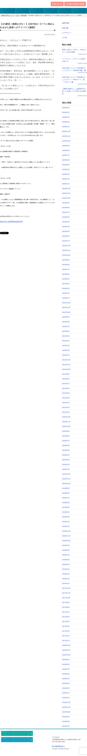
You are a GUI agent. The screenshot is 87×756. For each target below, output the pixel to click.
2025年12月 (66, 131)
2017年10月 (66, 598)
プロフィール (22, 11)
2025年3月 (66, 174)
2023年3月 (66, 288)
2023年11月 (66, 250)
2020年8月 (66, 436)
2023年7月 (66, 269)
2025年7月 (66, 155)
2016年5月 (66, 679)
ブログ (79, 11)
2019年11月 (66, 479)
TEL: (75, 4)
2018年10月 (66, 541)
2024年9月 (66, 203)
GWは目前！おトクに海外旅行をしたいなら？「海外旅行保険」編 (74, 69)
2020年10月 (66, 426)
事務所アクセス (65, 11)
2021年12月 (66, 360)
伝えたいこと (8, 11)
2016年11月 (66, 650)
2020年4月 (66, 455)
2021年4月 (66, 398)
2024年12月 (66, 188)
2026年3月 (66, 117)
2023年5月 (66, 279)
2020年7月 (66, 441)
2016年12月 (66, 645)
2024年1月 (66, 241)
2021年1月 (66, 412)
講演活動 (65, 28)
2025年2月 (66, 179)
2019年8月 (66, 493)
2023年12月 (66, 246)
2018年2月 (66, 579)
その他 (64, 37)
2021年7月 (66, 384)
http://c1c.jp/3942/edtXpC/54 (11, 222)
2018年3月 (66, 574)
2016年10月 (66, 655)
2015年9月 (66, 717)
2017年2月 (66, 636)
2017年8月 (66, 607)
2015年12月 (66, 702)
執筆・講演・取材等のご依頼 (17, 739)
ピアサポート (67, 33)
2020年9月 (66, 431)
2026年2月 (66, 122)
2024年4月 (66, 226)
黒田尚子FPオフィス (14, 3)
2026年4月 (66, 112)
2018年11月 (66, 536)
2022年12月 (66, 303)
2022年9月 (66, 317)
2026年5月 (66, 108)
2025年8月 (66, 150)
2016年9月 (66, 659)
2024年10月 (66, 198)
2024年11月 (66, 193)
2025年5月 (66, 165)
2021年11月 (66, 364)
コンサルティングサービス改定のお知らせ (74, 60)
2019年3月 (66, 517)
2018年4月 (66, 569)
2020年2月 (66, 464)
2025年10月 (66, 141)
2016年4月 (66, 683)
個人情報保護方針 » (58, 746)
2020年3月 (66, 460)
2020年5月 (66, 450)
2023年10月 (66, 255)
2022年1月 (66, 355)
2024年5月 (66, 222)
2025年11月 (66, 136)
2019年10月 (66, 483)
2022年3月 (66, 345)
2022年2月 (66, 350)
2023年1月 (66, 298)
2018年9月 (66, 545)
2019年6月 (66, 502)
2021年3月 (66, 403)
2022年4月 (66, 341)
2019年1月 (66, 526)
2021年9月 (66, 374)
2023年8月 (66, 265)
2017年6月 (66, 617)
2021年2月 (66, 407)
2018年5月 (66, 564)
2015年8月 (66, 721)
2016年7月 (66, 669)
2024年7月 (66, 212)
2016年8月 (66, 664)
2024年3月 (66, 231)
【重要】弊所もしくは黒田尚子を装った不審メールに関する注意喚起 (74, 91)
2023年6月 (66, 274)
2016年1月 (66, 698)
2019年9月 (66, 488)
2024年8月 (66, 207)
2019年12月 (66, 474)
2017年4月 (66, 626)
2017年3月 (66, 631)
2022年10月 (66, 312)
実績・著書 (51, 11)
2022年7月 (66, 326)
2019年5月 (66, 507)
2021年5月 (66, 393)
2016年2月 (66, 693)
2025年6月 (66, 160)
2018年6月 (66, 560)
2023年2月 (66, 293)
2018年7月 (66, 555)
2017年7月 (66, 612)
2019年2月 (66, 522)
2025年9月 (66, 146)
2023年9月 (66, 260)
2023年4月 (66, 284)
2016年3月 (66, 688)
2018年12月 (66, 531)
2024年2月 (66, 236)
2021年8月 (66, 379)
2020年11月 (66, 422)
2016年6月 (66, 674)
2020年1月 (66, 469)
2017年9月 (66, 602)
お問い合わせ (57, 4)
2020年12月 (66, 417)
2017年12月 (66, 588)
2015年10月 (66, 712)
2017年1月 (66, 640)
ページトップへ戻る (73, 727)
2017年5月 (66, 621)
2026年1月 (66, 127)
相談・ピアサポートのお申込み (17, 733)
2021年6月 (66, 388)
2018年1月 (66, 583)
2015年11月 (66, 707)
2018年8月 (66, 550)
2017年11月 (66, 593)
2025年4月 (66, 169)
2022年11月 (66, 307)
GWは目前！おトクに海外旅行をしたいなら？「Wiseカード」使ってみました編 (73, 79)
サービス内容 (37, 11)
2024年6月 (66, 217)
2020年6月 (66, 445)
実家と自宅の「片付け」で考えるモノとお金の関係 (74, 51)
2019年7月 (66, 498)
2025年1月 (66, 184)
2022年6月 (66, 331)
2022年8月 (66, 322)
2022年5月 (66, 336)
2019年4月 (66, 512)
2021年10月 (66, 369)
